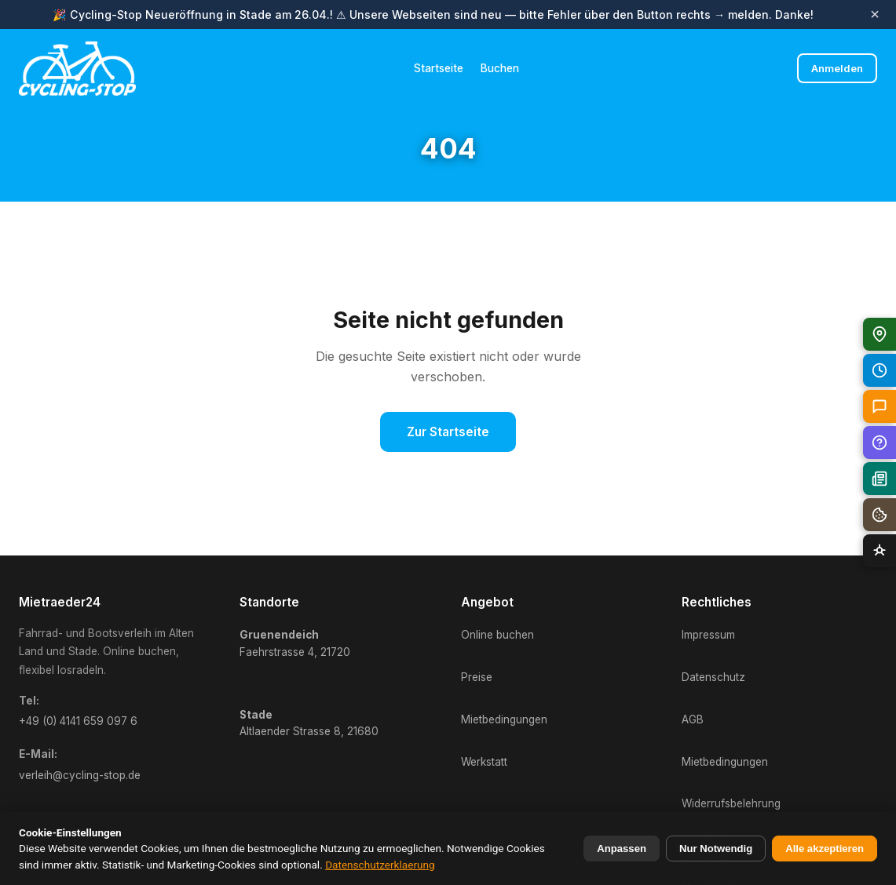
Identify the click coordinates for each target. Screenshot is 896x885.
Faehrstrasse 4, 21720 (295, 643)
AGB (693, 719)
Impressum (708, 634)
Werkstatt (484, 762)
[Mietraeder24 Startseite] (77, 68)
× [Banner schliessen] (875, 14)
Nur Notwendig (715, 848)
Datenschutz (713, 677)
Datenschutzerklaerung (380, 864)
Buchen (500, 68)
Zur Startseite (448, 431)
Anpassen (621, 848)
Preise (476, 677)
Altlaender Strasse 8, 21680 (309, 723)
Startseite (438, 68)
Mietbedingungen (504, 719)
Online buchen (497, 634)
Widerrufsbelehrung (731, 803)
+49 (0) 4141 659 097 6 (78, 721)
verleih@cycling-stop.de (80, 775)
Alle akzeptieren (824, 848)
